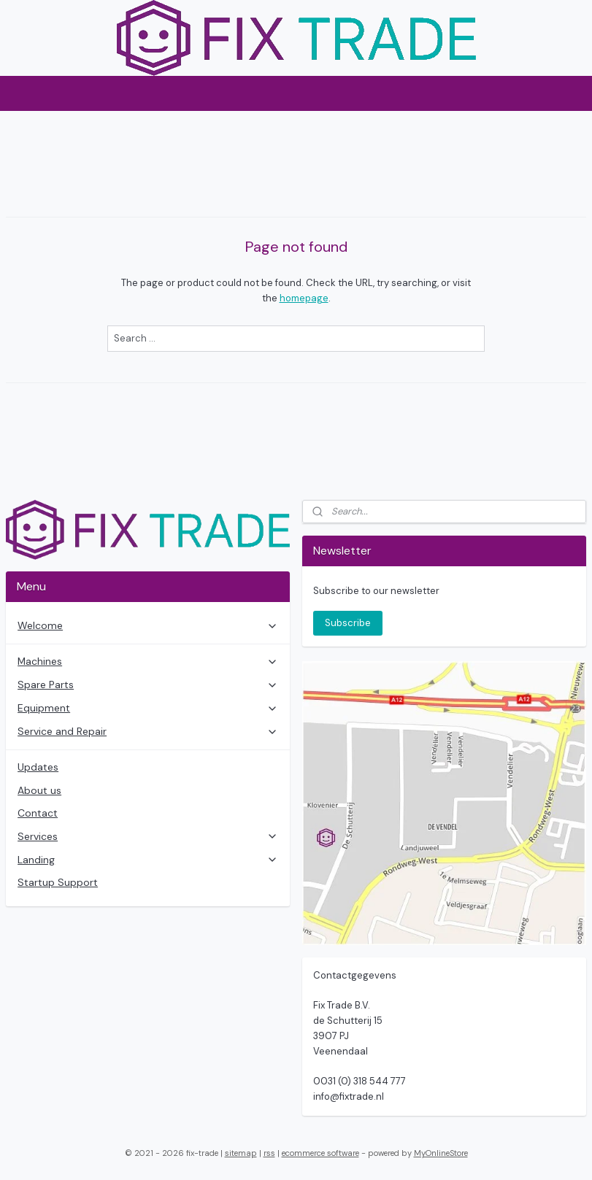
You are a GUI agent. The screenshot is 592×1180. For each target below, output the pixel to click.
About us (39, 790)
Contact (38, 813)
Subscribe (348, 623)
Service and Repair (148, 731)
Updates (38, 767)
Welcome (148, 625)
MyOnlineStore (441, 1153)
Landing (148, 859)
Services (148, 836)
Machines (148, 661)
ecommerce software (320, 1153)
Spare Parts (148, 684)
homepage (304, 298)
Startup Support (58, 882)
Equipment (148, 707)
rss (269, 1153)
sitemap (241, 1153)
